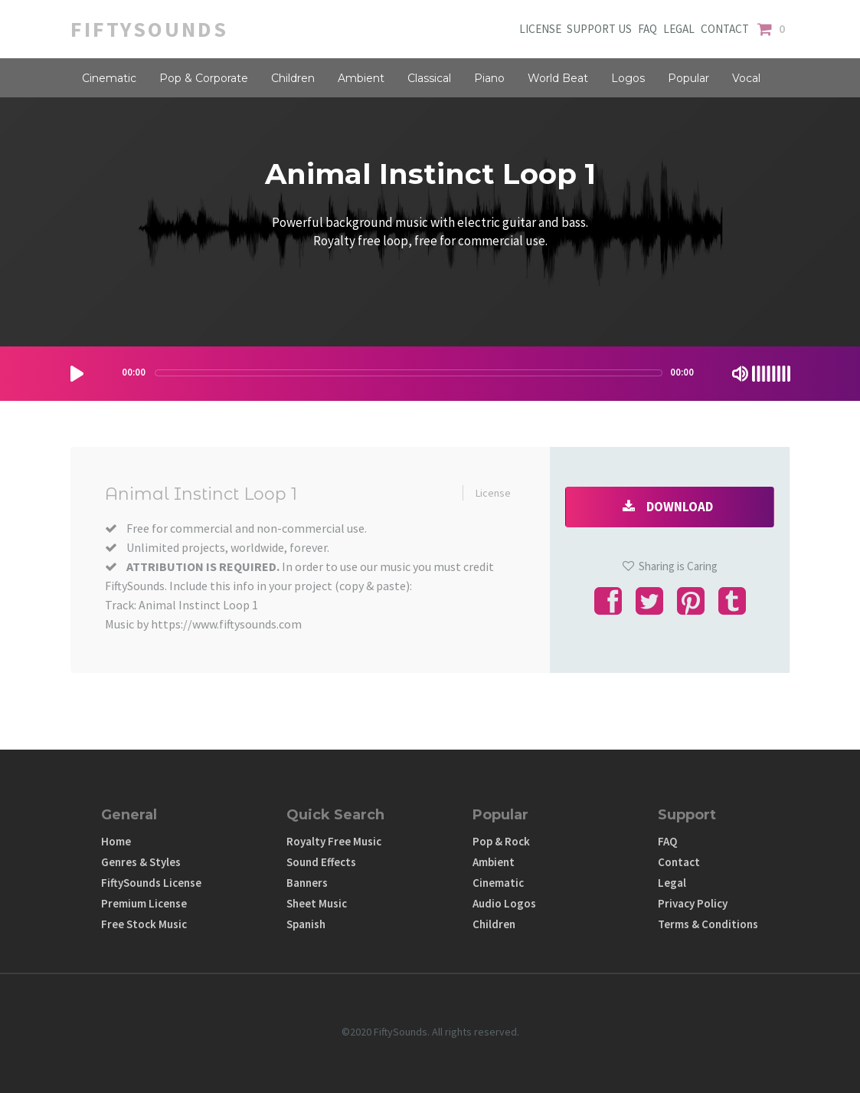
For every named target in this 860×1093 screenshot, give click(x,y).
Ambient (361, 78)
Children (293, 78)
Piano (489, 78)
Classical (429, 78)
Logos (628, 78)
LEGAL (681, 29)
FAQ (648, 29)
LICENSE (541, 29)
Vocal (746, 78)
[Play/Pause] (76, 374)
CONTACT (727, 29)
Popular (688, 78)
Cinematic (109, 78)
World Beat (558, 78)
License (493, 493)
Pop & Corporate (203, 78)
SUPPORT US (599, 29)
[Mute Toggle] (740, 374)
